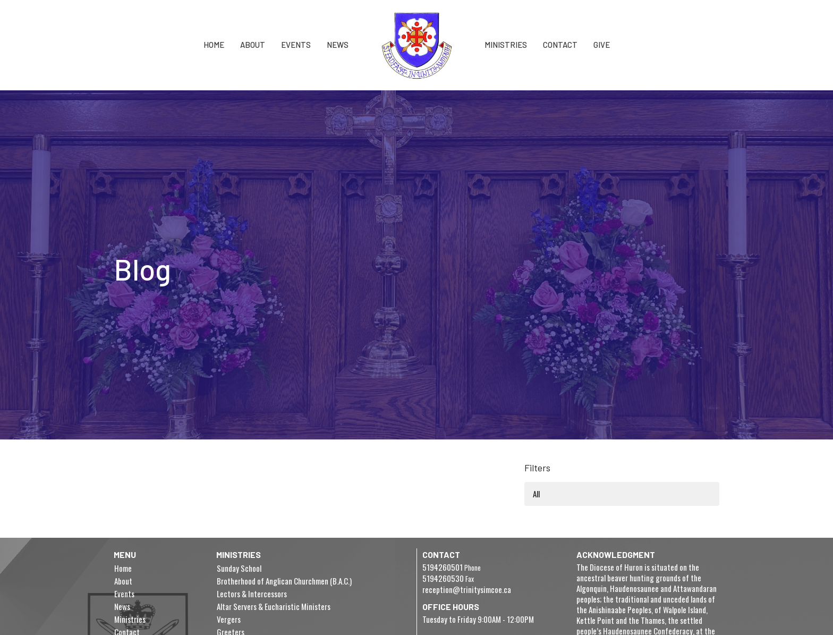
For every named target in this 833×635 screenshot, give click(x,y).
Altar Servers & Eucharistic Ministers (273, 606)
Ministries (505, 44)
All (536, 493)
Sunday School (239, 568)
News (337, 44)
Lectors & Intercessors (252, 593)
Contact (560, 44)
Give (601, 44)
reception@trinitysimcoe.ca (466, 589)
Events (296, 44)
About (252, 44)
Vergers (229, 619)
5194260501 (442, 567)
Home (213, 44)
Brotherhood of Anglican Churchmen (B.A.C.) (284, 581)
